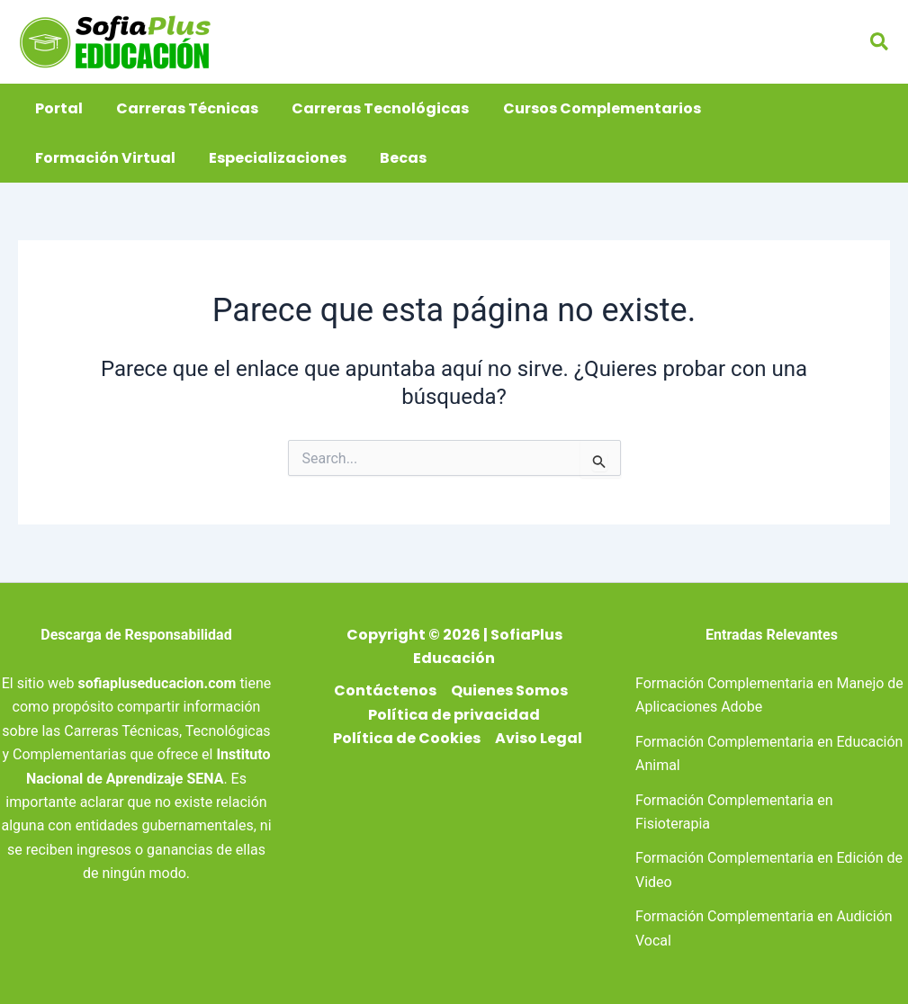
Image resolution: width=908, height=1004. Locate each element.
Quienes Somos (509, 690)
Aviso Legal (538, 738)
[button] (880, 42)
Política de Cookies (407, 738)
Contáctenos (385, 690)
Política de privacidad (454, 714)
